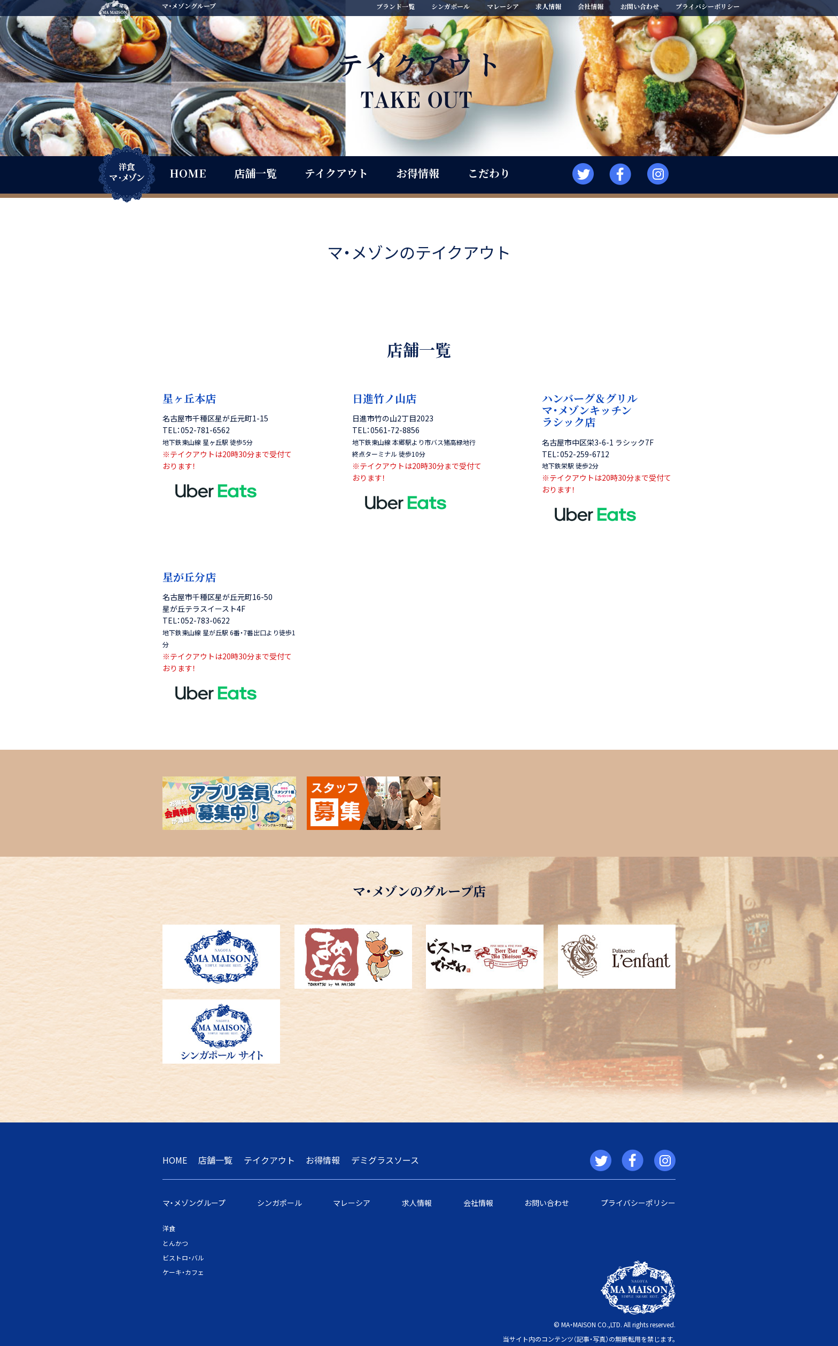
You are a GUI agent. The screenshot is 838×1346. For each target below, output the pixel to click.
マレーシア (503, 6)
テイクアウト (336, 173)
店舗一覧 (255, 173)
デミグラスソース (385, 1159)
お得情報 (418, 173)
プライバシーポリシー (708, 6)
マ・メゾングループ (194, 1202)
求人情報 (548, 6)
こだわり (489, 173)
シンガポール (450, 6)
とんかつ (175, 1243)
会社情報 (590, 6)
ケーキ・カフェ (183, 1271)
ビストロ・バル (183, 1257)
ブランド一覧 (395, 6)
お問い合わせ (639, 6)
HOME (187, 173)
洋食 (168, 1228)
